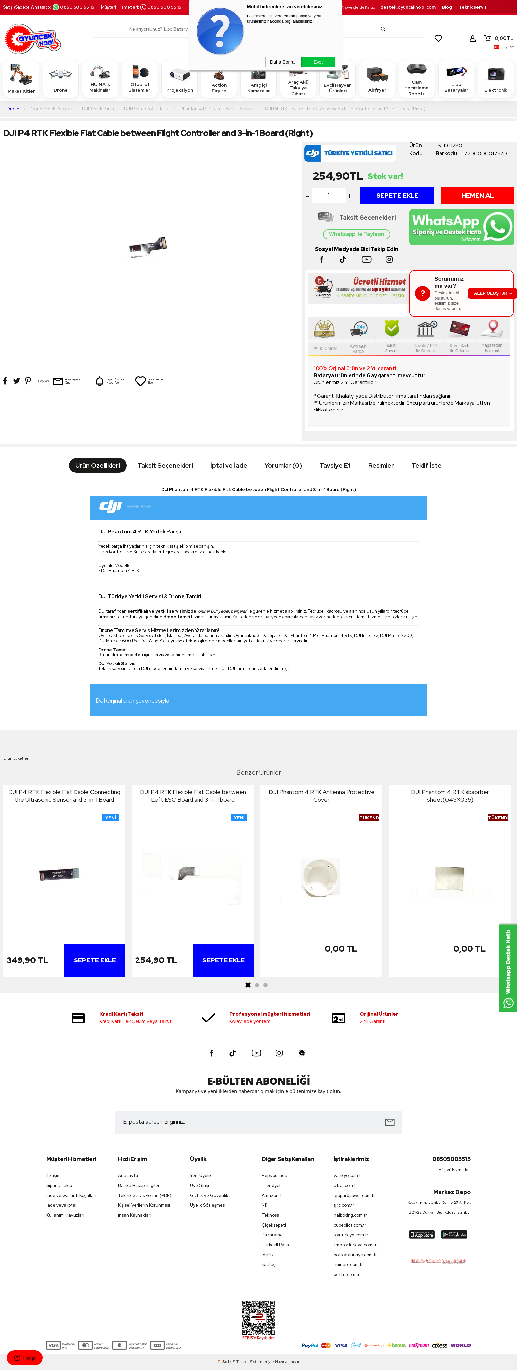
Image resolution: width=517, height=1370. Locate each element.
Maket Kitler (21, 78)
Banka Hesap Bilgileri (139, 1185)
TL (498, 38)
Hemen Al (477, 195)
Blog (447, 7)
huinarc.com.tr (348, 1264)
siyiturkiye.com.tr (351, 1235)
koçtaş (268, 1264)
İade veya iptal (61, 1205)
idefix (268, 1255)
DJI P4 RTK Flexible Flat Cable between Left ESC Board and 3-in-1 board (193, 795)
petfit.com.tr (347, 1274)
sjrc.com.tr (344, 1205)
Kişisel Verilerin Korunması (144, 1205)
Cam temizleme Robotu (417, 78)
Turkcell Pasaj (276, 1245)
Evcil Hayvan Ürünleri (337, 78)
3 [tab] (265, 985)
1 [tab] (248, 985)
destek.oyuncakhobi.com (408, 7)
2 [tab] (257, 985)
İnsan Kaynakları (134, 1215)
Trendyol (271, 1185)
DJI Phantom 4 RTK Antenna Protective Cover (322, 795)
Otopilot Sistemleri (140, 78)
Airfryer (377, 78)
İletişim (53, 1175)
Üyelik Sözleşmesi (208, 1205)
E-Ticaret (240, 1361)
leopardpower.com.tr (354, 1195)
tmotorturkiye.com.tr (355, 1245)
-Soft (224, 1361)
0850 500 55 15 (73, 7)
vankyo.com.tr (348, 1175)
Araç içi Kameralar (258, 78)
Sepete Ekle (397, 195)
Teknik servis (473, 7)
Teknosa (270, 1215)
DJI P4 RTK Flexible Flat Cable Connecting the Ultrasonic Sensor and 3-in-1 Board (64, 795)
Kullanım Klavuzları (65, 1215)
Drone (61, 78)
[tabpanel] (64, 882)
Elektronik (496, 78)
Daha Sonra (282, 62)
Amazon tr (272, 1195)
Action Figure (219, 78)
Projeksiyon (179, 78)
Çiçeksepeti (274, 1225)
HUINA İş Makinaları (100, 78)
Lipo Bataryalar (456, 78)
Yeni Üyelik (201, 1175)
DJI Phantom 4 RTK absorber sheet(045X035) (450, 795)
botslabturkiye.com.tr (355, 1255)
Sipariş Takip (59, 1185)
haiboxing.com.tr (350, 1215)
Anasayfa (128, 1175)
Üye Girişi (199, 1185)
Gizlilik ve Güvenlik (209, 1195)
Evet (318, 62)
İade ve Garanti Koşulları (71, 1195)
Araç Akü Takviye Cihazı (298, 78)
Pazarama (272, 1235)
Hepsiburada (274, 1175)
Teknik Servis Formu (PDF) (144, 1195)
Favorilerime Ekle (149, 381)
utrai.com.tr (345, 1185)
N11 (264, 1205)
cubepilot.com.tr (350, 1225)
